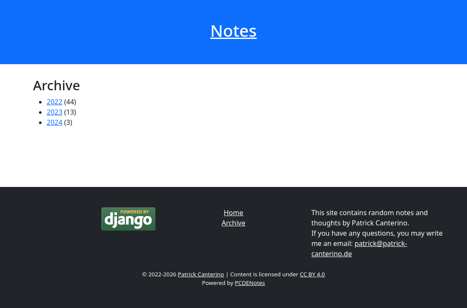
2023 (55, 112)
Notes (233, 30)
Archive (233, 223)
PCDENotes (250, 283)
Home (233, 212)
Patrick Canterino (201, 274)
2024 (55, 122)
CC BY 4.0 (312, 274)
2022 (55, 102)
